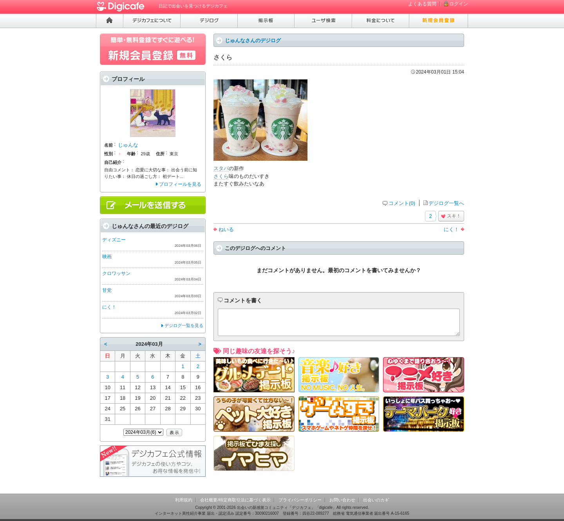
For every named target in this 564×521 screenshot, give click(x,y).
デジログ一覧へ (446, 203)
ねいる (226, 229)
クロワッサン (116, 273)
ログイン (458, 4)
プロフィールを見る (180, 184)
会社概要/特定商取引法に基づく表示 (235, 500)
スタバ (221, 168)
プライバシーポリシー (300, 500)
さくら (221, 176)
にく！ (451, 229)
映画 (107, 256)
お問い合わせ (342, 500)
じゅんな (128, 145)
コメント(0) (402, 203)
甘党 (107, 290)
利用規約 (183, 500)
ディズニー (114, 240)
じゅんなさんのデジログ (253, 40)
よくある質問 (422, 4)
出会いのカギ (376, 500)
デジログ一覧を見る (183, 325)
